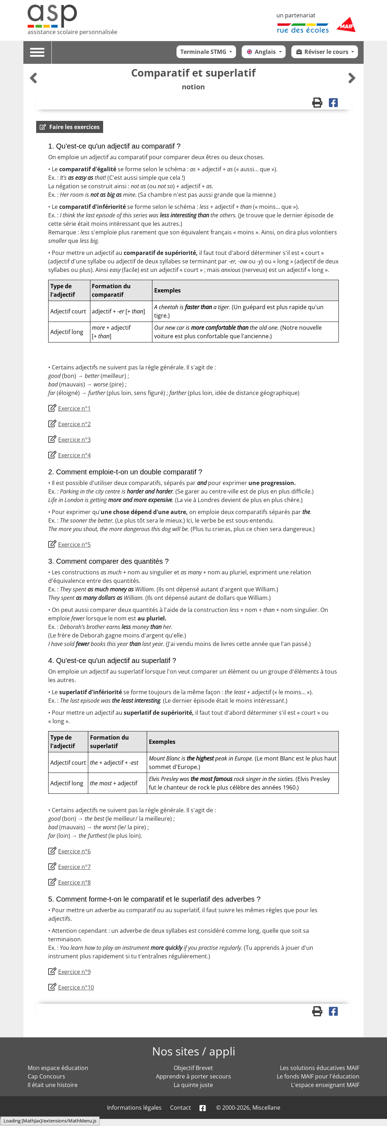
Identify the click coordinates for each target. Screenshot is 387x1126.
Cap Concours (46, 1076)
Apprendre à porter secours (193, 1076)
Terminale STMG (204, 52)
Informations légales (134, 1107)
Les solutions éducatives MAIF (319, 1068)
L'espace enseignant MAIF (325, 1085)
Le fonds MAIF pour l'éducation (318, 1076)
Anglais (261, 52)
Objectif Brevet (193, 1068)
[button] (69, 127)
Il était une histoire (53, 1085)
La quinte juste (193, 1085)
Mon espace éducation (58, 1068)
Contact (180, 1107)
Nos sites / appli (193, 1051)
